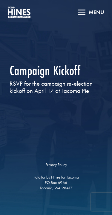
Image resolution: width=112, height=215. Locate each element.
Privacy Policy (56, 164)
